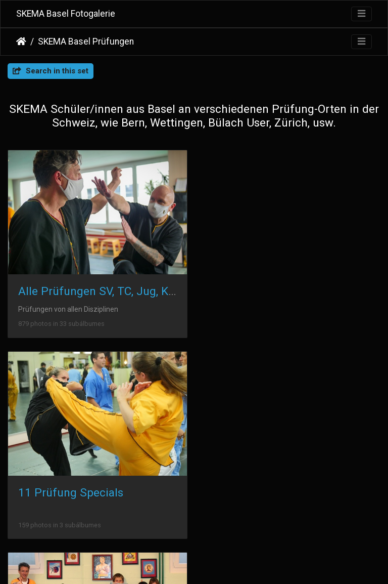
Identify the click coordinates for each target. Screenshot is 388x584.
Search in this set (50, 70)
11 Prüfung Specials (264, 291)
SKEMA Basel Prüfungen (86, 41)
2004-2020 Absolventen (79, 491)
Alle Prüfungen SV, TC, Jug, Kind (101, 291)
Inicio (21, 41)
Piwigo (215, 563)
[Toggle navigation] (361, 14)
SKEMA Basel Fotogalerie (65, 14)
